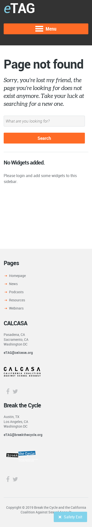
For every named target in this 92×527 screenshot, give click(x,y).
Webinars (16, 308)
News (13, 283)
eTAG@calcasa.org (18, 352)
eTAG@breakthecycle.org (23, 434)
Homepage (17, 275)
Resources (17, 300)
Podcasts (16, 292)
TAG (19, 8)
